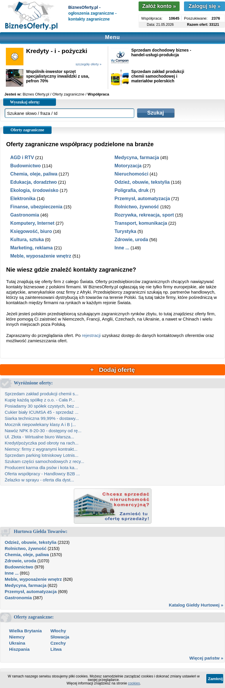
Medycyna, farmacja (137, 157)
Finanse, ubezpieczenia (36, 206)
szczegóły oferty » (88, 64)
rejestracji (91, 335)
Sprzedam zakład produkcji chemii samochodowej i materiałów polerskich (157, 76)
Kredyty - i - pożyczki (56, 50)
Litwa (56, 649)
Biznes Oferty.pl (36, 94)
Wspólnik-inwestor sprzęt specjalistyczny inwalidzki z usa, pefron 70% (57, 76)
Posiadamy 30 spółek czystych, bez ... (42, 405)
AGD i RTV (22, 157)
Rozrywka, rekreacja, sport (144, 214)
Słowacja (59, 636)
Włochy (58, 630)
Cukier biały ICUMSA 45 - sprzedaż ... (42, 412)
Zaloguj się (204, 6)
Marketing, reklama (31, 247)
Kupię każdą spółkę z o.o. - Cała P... (40, 399)
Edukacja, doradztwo (33, 182)
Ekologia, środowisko (34, 190)
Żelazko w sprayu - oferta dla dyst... (39, 479)
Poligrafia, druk (132, 190)
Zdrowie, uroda (131, 239)
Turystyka (125, 231)
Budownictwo (25, 165)
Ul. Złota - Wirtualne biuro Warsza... (39, 436)
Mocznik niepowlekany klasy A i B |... (40, 424)
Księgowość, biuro (31, 231)
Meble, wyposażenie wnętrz (40, 255)
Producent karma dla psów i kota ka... (41, 467)
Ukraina (17, 643)
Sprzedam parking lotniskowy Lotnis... (42, 455)
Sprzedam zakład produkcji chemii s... (42, 393)
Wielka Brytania (25, 630)
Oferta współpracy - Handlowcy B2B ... (42, 473)
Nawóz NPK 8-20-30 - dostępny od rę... (43, 430)
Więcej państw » (206, 657)
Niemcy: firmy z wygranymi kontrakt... (41, 449)
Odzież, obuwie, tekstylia (142, 182)
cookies (134, 683)
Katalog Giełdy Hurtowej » (196, 604)
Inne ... (122, 247)
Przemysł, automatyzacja (142, 198)
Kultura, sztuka (27, 239)
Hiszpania (19, 649)
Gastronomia (24, 214)
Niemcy (17, 636)
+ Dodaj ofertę (112, 369)
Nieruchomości (132, 173)
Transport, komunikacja (141, 223)
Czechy (58, 643)
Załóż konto (159, 6)
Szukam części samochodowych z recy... (44, 461)
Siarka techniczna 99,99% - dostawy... (42, 418)
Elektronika (22, 198)
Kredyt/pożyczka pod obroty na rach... (42, 442)
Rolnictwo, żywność (137, 206)
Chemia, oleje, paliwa (33, 173)
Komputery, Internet (32, 223)
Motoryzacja (128, 165)
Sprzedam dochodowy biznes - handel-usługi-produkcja (161, 52)
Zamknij (215, 679)
